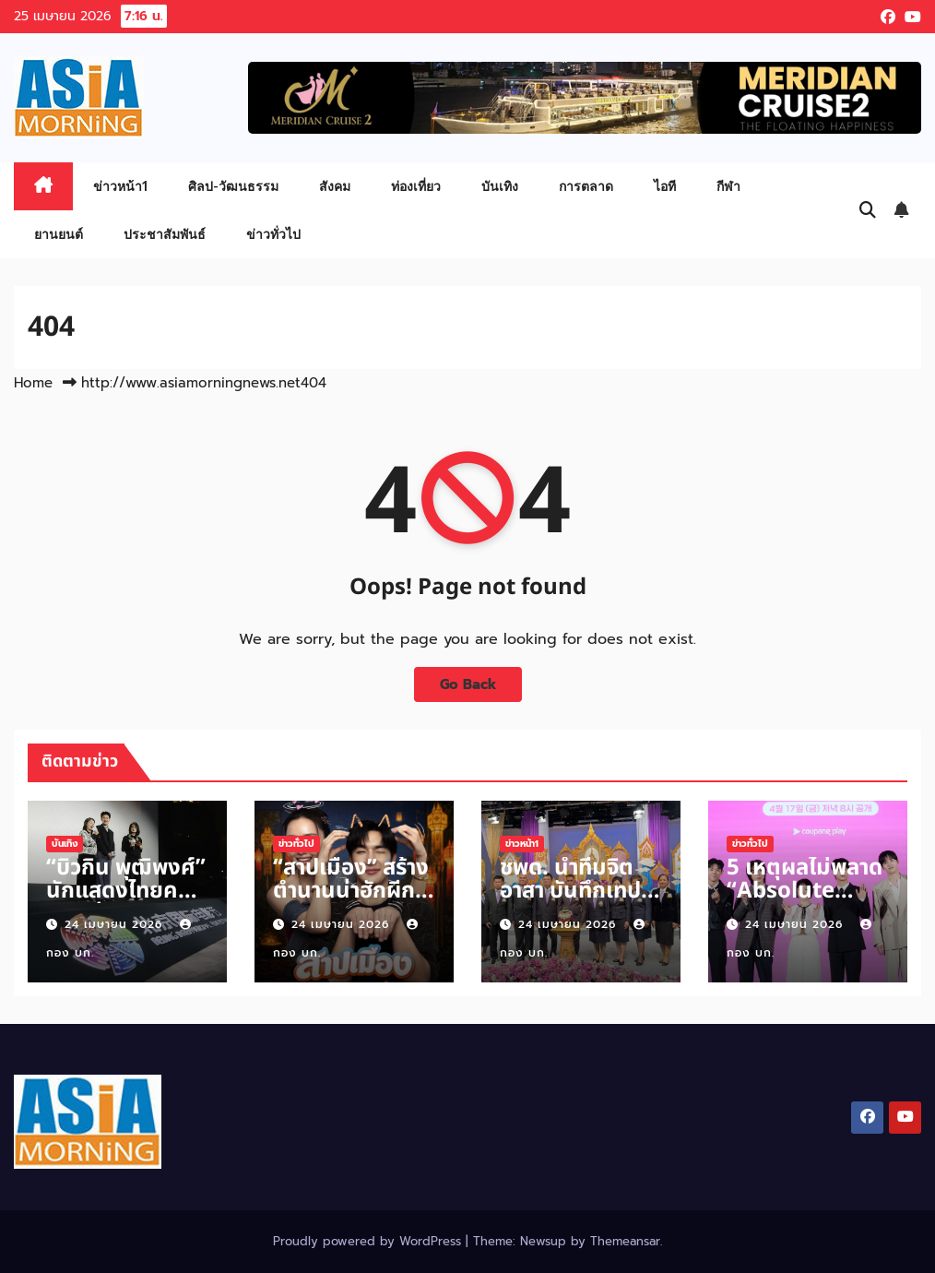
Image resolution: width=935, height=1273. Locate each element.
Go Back (468, 684)
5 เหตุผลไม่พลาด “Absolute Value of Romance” (804, 902)
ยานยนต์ (58, 234)
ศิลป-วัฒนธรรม (233, 186)
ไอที (665, 186)
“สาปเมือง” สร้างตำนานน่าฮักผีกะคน (351, 891)
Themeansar (625, 1241)
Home (33, 383)
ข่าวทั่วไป (273, 234)
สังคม (334, 186)
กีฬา (728, 186)
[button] (867, 210)
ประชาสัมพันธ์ (165, 234)
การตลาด (586, 186)
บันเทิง (499, 186)
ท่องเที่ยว (416, 186)
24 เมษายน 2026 (116, 924)
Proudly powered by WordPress (369, 1241)
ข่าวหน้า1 (120, 186)
